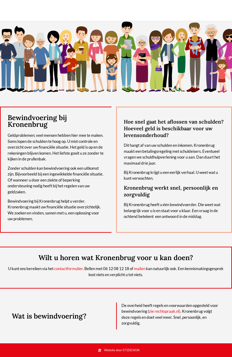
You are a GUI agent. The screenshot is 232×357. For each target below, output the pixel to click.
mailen (139, 268)
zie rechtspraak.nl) (164, 311)
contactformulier (68, 268)
